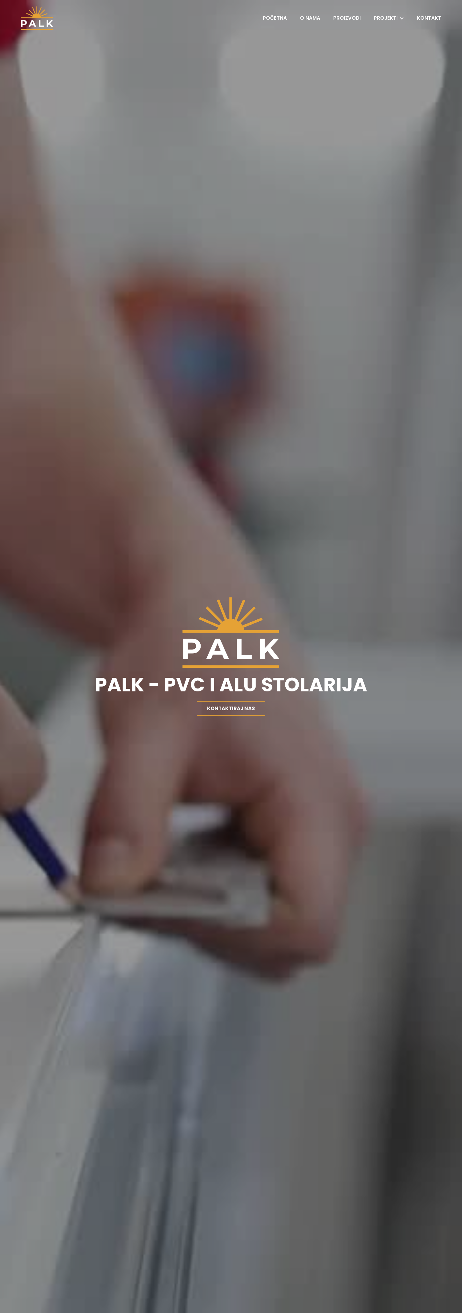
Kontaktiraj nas (231, 708)
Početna (275, 18)
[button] (389, 18)
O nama (310, 18)
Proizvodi (347, 18)
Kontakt (429, 18)
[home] (37, 18)
